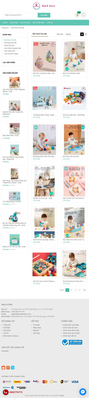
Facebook (4, 351)
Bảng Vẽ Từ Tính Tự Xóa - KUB (14, 247)
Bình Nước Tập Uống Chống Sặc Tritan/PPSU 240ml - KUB (15, 182)
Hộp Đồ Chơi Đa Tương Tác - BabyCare (13, 113)
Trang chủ (7, 325)
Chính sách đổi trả (69, 336)
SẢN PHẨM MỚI (38, 23)
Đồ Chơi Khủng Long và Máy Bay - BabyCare (13, 158)
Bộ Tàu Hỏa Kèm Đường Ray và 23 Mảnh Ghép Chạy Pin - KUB (14, 224)
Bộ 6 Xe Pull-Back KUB (71, 73)
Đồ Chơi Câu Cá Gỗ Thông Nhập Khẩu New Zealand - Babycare (44, 281)
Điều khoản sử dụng (10, 336)
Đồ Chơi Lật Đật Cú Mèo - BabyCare (44, 73)
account (83, 15)
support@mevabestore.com (21, 314)
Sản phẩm (7, 330)
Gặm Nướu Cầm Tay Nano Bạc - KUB (74, 198)
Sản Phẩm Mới (9, 51)
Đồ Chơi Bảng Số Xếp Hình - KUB (74, 281)
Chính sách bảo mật (70, 328)
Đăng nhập (37, 328)
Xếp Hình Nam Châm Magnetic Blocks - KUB (14, 90)
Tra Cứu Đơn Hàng (11, 54)
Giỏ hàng (36, 333)
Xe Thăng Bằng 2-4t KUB (12, 201)
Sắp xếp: (60, 34)
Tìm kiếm (36, 325)
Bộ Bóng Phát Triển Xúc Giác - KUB (44, 156)
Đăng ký (36, 330)
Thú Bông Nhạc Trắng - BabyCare (44, 115)
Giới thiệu (6, 328)
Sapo (62, 395)
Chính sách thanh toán (71, 330)
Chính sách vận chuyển (71, 333)
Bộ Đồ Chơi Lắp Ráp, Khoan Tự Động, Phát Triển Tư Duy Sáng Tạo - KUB (44, 240)
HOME (5, 23)
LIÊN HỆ (50, 23)
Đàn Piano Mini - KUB (10, 135)
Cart (77, 15)
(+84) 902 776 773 (17, 312)
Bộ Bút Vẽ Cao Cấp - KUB (42, 198)
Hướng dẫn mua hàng (71, 325)
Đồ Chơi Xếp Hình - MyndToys (74, 115)
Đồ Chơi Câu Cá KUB (71, 156)
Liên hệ (6, 333)
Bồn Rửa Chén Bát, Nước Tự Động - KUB (74, 240)
